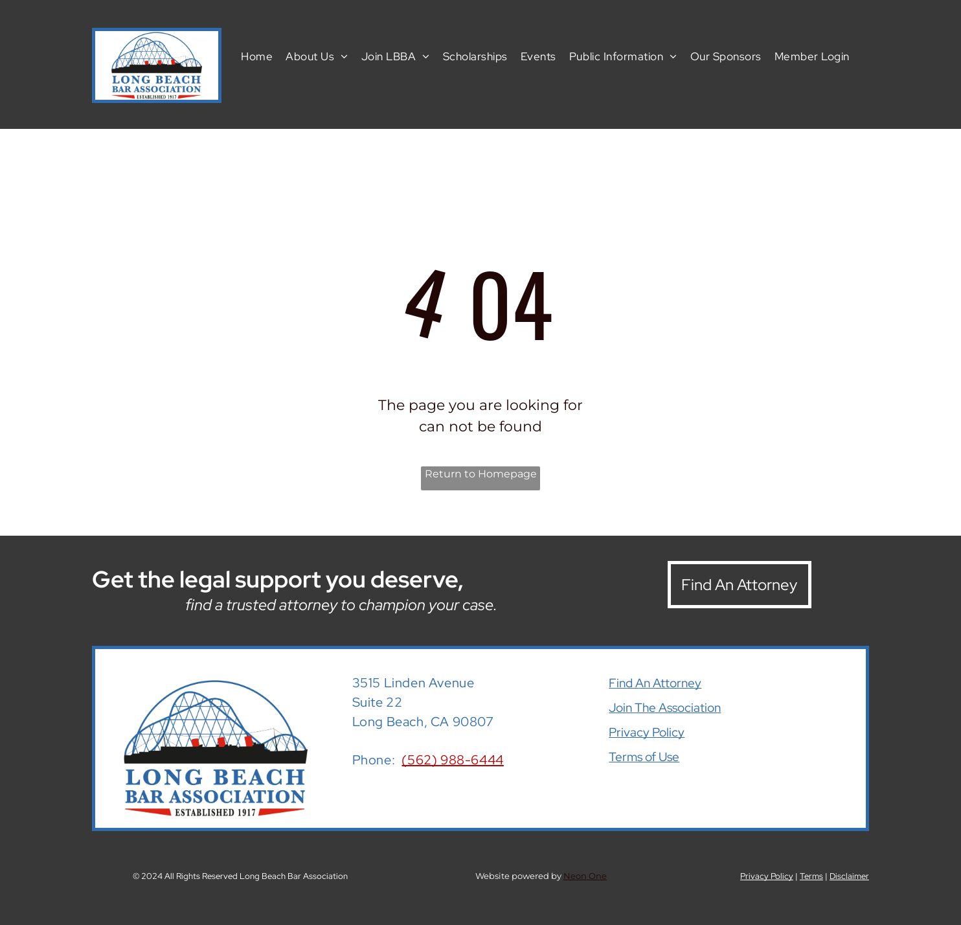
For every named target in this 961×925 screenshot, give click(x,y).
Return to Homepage (481, 474)
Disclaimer (849, 876)
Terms (811, 876)
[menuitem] (256, 56)
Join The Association (665, 708)
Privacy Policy (646, 732)
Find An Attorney (655, 683)
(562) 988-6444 (452, 759)
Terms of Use (644, 757)
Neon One (585, 876)
